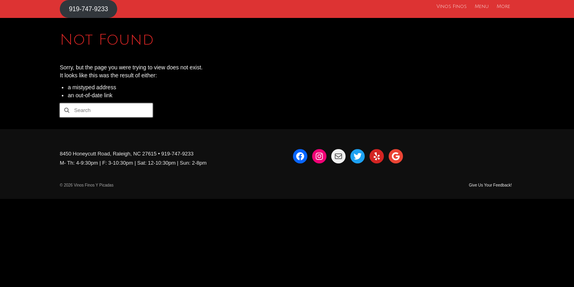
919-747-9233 (88, 9)
